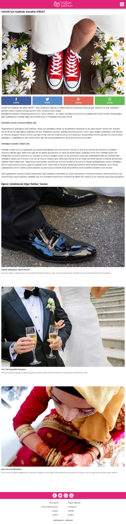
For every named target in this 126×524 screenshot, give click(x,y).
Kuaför (55, 515)
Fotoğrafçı (72, 507)
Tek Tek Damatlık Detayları (13, 369)
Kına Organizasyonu (50, 507)
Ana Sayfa (53, 503)
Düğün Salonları (74, 503)
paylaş (16, 101)
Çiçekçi (55, 511)
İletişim (71, 515)
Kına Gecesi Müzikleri (11, 469)
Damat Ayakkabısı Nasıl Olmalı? (15, 270)
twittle (47, 101)
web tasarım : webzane (63, 520)
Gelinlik (71, 511)
